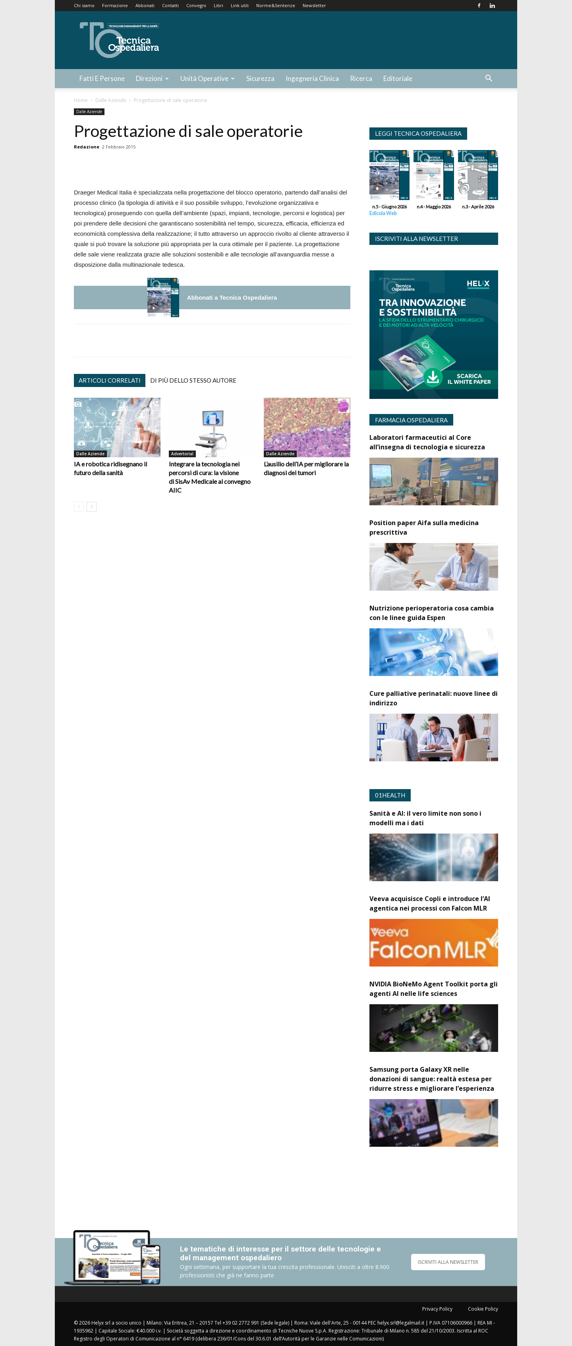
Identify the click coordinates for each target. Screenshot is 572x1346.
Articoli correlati (110, 380)
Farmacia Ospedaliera (411, 420)
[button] (488, 79)
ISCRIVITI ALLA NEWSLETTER (448, 1262)
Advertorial (182, 453)
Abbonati (145, 5)
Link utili (240, 5)
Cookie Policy (483, 1309)
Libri (218, 5)
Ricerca (361, 78)
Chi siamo (84, 5)
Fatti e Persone (102, 78)
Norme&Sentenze (275, 5)
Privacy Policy (437, 1309)
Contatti (170, 5)
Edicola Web (382, 213)
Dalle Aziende (110, 100)
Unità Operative (207, 78)
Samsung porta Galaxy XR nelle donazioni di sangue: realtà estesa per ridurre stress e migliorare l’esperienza (431, 1079)
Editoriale (397, 78)
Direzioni (152, 78)
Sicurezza (260, 78)
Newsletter (314, 5)
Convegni (196, 5)
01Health (390, 795)
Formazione (115, 5)
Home (81, 100)
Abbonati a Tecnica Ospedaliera (232, 297)
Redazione (86, 147)
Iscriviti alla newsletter (416, 238)
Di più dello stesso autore (193, 380)
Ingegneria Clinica (312, 78)
